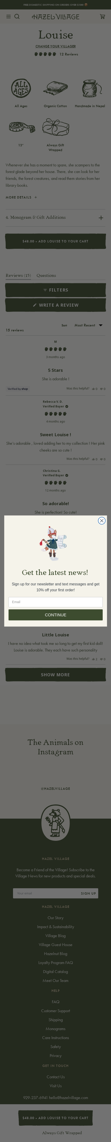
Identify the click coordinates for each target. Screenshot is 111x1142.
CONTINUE (55, 622)
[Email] (56, 610)
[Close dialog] (101, 528)
